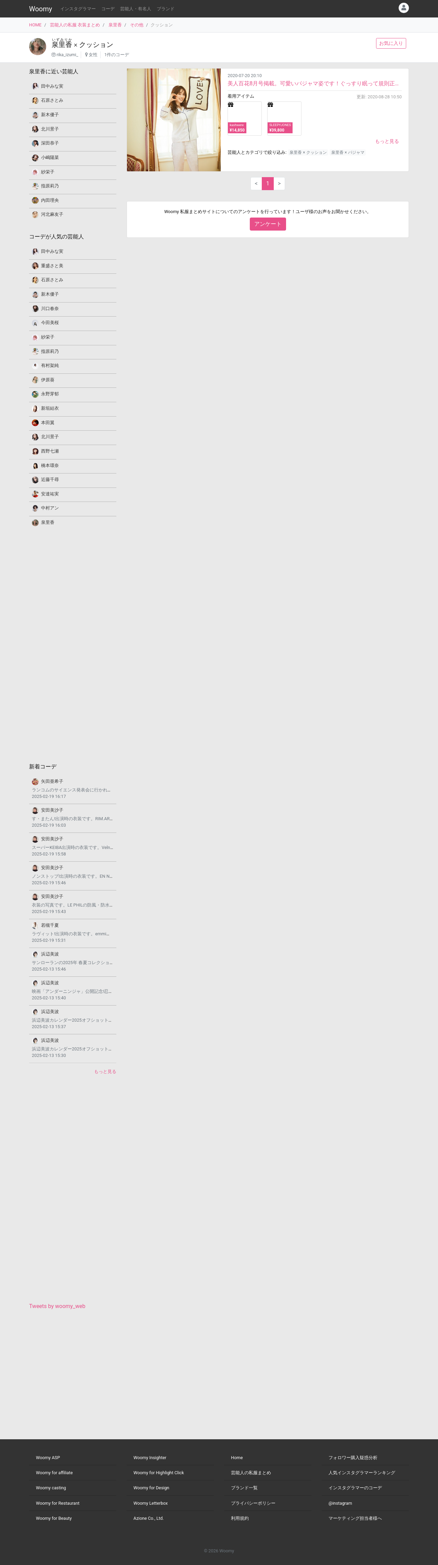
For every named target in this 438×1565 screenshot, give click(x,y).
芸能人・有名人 (135, 8)
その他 (136, 24)
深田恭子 (50, 143)
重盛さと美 (52, 265)
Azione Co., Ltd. (148, 1518)
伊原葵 (47, 379)
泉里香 (115, 24)
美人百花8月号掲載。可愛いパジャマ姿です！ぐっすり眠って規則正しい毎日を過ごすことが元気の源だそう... (315, 83)
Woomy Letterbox (150, 1503)
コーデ (108, 8)
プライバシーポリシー (253, 1503)
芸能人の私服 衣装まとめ (75, 24)
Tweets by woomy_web (57, 1306)
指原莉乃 (50, 185)
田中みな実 (52, 86)
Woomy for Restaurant (57, 1503)
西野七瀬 (50, 451)
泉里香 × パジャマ (347, 152)
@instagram (340, 1503)
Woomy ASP (48, 1457)
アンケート (268, 224)
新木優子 (50, 114)
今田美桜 (50, 322)
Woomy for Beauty (54, 1518)
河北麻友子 (52, 214)
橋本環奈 (50, 465)
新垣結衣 (50, 408)
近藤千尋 (50, 479)
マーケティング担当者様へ (355, 1518)
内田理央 (50, 200)
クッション (96, 44)
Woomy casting (51, 1487)
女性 (93, 54)
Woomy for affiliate (54, 1472)
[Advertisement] (72, 644)
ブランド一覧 (244, 1487)
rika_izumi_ (67, 54)
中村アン (50, 507)
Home (237, 1457)
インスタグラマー (78, 8)
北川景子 (50, 129)
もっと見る (387, 141)
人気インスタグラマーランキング (361, 1472)
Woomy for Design (151, 1487)
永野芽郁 (50, 393)
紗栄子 (47, 171)
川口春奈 (50, 308)
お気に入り (391, 43)
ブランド (166, 8)
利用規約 (240, 1518)
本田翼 (47, 422)
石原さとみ (52, 100)
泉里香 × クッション (307, 152)
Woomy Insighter (149, 1457)
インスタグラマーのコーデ (355, 1487)
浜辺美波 (50, 954)
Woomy (40, 9)
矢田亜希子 (52, 781)
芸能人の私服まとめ (251, 1472)
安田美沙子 (52, 810)
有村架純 (50, 365)
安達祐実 (50, 493)
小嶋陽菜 (50, 157)
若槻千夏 (50, 925)
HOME (35, 24)
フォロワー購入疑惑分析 (352, 1457)
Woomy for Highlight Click (158, 1472)
